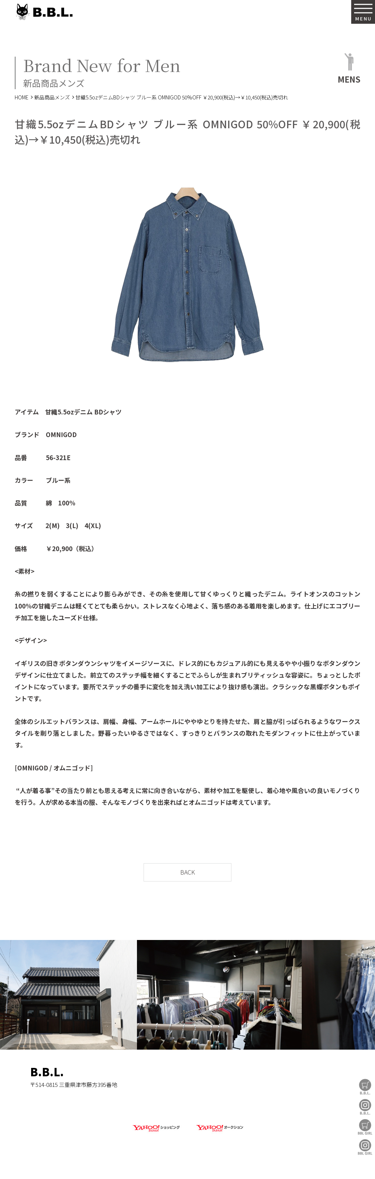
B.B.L (44, 12)
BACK (187, 872)
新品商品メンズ (52, 97)
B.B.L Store (365, 1086)
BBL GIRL (365, 1147)
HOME (22, 97)
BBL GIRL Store (365, 1127)
